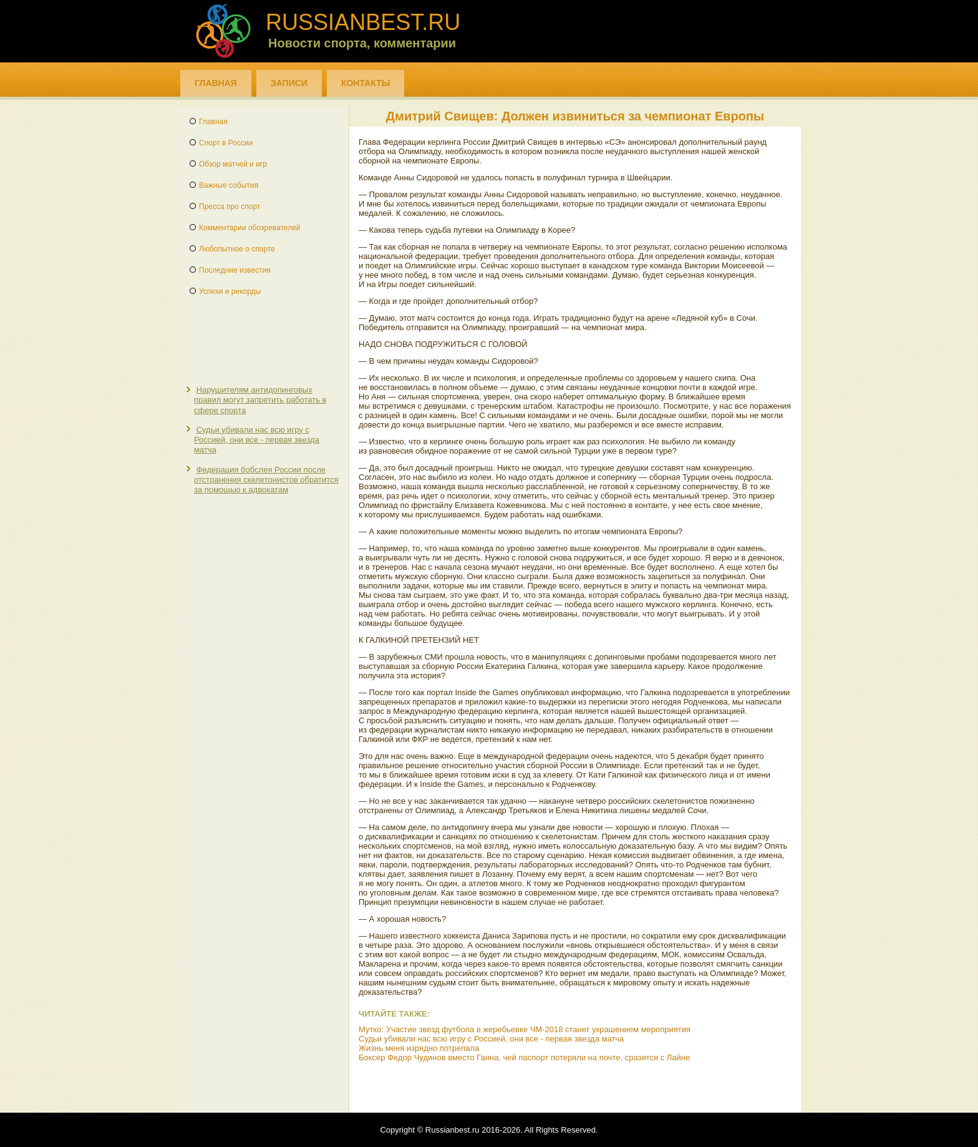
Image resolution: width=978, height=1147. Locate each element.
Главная (216, 83)
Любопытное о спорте (237, 249)
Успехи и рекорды (230, 291)
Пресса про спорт (229, 206)
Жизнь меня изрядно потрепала (419, 1048)
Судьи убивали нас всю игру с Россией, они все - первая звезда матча (256, 440)
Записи (289, 83)
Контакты (365, 83)
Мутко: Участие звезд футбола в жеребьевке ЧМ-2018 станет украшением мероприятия (524, 1029)
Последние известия (235, 270)
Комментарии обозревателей (250, 227)
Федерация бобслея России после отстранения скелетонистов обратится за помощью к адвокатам (266, 480)
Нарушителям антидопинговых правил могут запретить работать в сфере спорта (260, 400)
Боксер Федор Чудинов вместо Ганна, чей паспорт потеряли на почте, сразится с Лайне (524, 1057)
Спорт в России (226, 143)
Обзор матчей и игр (233, 164)
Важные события (228, 185)
